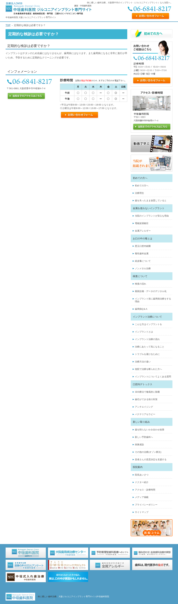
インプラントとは (144, 331)
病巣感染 (139, 444)
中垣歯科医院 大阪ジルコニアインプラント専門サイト (31, 17)
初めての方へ (141, 185)
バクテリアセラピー (145, 414)
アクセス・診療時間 (145, 489)
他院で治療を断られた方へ (148, 369)
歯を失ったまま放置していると (151, 200)
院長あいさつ (141, 474)
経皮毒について (143, 261)
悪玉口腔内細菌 (143, 246)
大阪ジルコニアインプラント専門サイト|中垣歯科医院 (84, 596)
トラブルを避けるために (147, 354)
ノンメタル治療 (143, 268)
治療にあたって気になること (149, 346)
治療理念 (139, 193)
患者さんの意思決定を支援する (151, 459)
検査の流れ (140, 283)
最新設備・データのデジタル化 (151, 291)
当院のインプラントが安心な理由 (152, 215)
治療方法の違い (143, 361)
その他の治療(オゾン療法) (148, 452)
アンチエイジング (144, 407)
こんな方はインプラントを (148, 324)
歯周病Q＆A (141, 309)
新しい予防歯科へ (144, 437)
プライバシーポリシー (146, 504)
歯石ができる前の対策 (146, 399)
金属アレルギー (143, 230)
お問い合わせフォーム (150, 16)
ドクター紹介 (141, 482)
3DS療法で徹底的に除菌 (147, 392)
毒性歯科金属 (141, 253)
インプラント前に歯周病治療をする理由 (153, 300)
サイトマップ (141, 512)
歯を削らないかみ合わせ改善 (149, 429)
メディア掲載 (141, 497)
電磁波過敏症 (141, 223)
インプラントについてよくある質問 (153, 376)
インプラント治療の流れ (147, 339)
